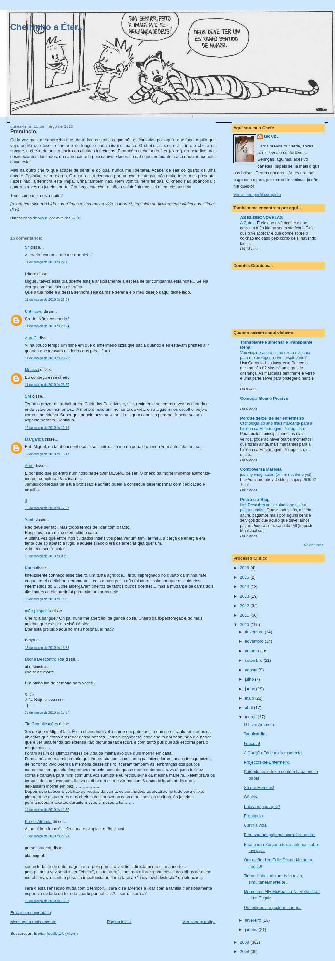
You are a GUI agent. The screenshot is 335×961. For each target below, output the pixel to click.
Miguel (271, 136)
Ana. (29, 465)
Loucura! (252, 743)
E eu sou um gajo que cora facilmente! (280, 834)
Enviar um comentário (30, 912)
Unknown (33, 311)
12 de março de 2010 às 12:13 (47, 428)
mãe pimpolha (38, 610)
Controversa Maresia (261, 469)
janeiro (252, 929)
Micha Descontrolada (44, 659)
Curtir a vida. (256, 825)
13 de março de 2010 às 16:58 (47, 648)
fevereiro (253, 920)
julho (250, 679)
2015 (245, 577)
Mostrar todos (313, 545)
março (251, 717)
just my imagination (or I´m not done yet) (276, 474)
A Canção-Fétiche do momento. (273, 752)
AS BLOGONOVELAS (261, 217)
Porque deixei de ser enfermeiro (272, 418)
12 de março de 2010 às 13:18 (47, 454)
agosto (252, 669)
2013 (245, 596)
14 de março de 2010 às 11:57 (47, 810)
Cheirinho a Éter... (47, 27)
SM (28, 396)
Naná (30, 567)
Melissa (32, 369)
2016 (245, 567)
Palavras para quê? (262, 806)
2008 (245, 951)
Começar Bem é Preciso (264, 398)
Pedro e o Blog (255, 499)
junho (250, 688)
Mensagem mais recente (33, 921)
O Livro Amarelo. (259, 724)
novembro (255, 641)
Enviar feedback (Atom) (56, 933)
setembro (254, 660)
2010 (245, 624)
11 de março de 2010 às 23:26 (47, 358)
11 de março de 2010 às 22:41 (47, 262)
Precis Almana (38, 821)
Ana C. (31, 337)
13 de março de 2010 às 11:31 (47, 599)
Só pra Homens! (259, 787)
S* (27, 247)
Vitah (29, 519)
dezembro (255, 631)
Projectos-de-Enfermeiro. (267, 762)
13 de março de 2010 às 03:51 (47, 556)
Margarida (34, 439)
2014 (245, 586)
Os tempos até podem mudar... (272, 907)
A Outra (247, 223)
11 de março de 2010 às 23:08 (47, 299)
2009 (245, 942)
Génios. (251, 796)
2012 (245, 605)
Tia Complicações (41, 723)
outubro (252, 651)
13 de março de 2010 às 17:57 (47, 712)
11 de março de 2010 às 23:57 (47, 385)
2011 (245, 615)
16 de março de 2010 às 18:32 (47, 901)
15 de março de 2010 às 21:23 (47, 836)
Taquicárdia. (255, 733)
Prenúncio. (254, 816)
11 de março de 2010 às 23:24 (47, 326)
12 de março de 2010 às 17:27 (47, 508)
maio (250, 698)
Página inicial (119, 921)
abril (249, 707)
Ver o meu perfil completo (257, 194)
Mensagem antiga (198, 921)
